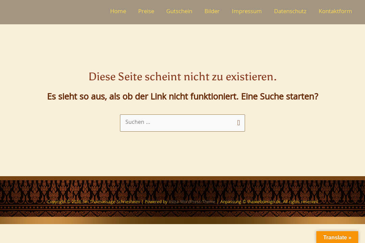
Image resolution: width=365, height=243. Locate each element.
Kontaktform (335, 12)
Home (118, 12)
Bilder (212, 12)
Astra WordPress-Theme (192, 202)
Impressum (247, 12)
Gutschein (179, 12)
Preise (146, 12)
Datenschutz (290, 12)
